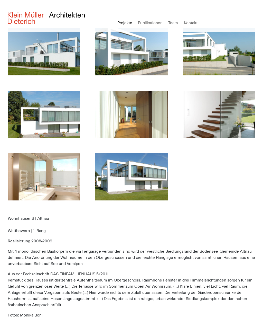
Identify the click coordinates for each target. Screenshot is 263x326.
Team (173, 22)
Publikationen (150, 22)
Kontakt (191, 22)
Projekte (124, 22)
